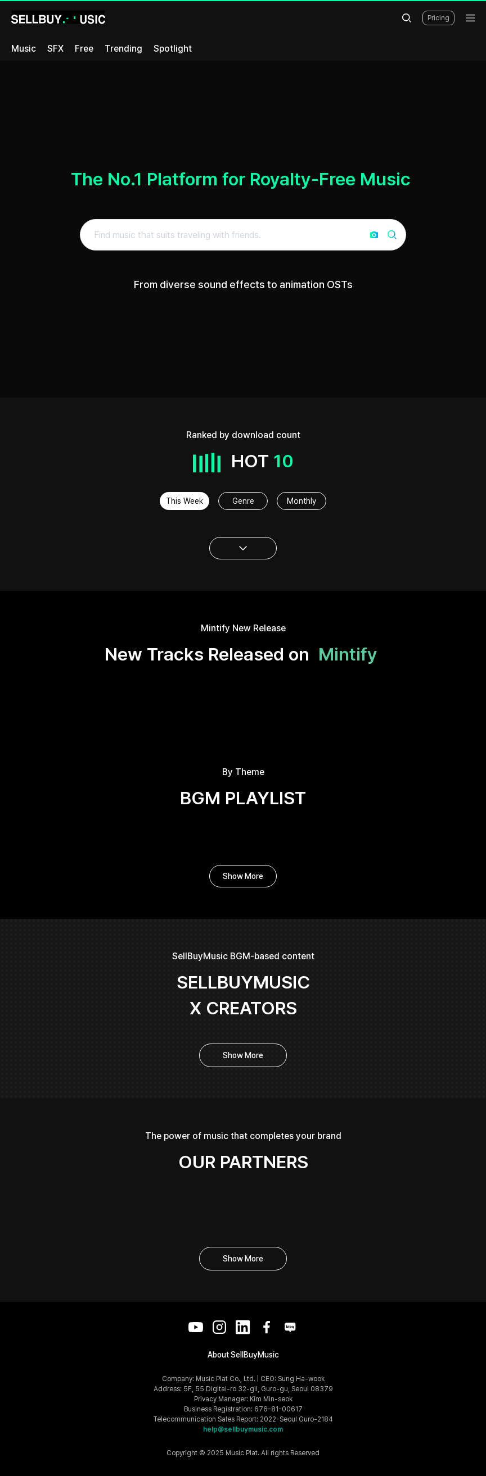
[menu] (470, 17)
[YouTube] (195, 1327)
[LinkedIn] (243, 1327)
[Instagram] (219, 1327)
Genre (243, 500)
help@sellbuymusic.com (243, 1429)
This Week (184, 500)
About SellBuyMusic (243, 1354)
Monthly (301, 500)
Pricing (438, 18)
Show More (243, 876)
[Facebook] (266, 1327)
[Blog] (290, 1327)
